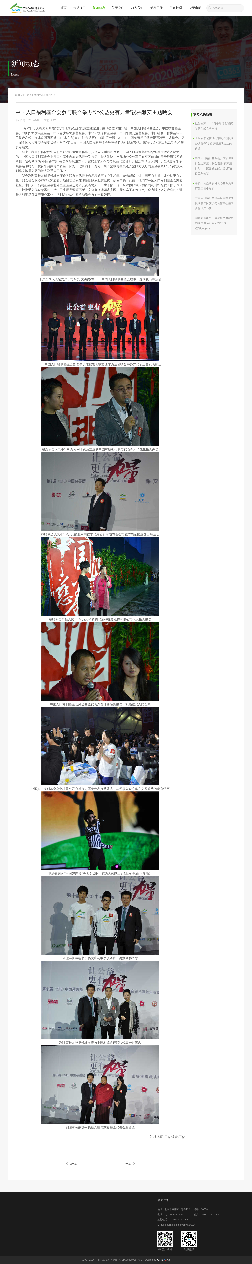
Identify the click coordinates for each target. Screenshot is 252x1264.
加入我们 (137, 7)
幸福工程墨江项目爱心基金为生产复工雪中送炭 (214, 186)
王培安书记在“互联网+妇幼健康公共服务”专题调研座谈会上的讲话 (214, 143)
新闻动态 (99, 7)
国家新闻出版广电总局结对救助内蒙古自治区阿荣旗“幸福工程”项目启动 (214, 223)
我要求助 (195, 7)
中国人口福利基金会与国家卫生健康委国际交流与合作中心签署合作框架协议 (214, 203)
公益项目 (79, 7)
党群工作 (156, 7)
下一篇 (129, 1163)
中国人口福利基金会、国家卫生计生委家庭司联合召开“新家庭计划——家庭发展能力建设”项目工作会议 (214, 166)
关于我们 (118, 7)
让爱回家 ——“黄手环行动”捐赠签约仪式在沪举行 (214, 126)
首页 (63, 7)
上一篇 (71, 1163)
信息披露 (176, 7)
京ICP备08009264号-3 (130, 1259)
